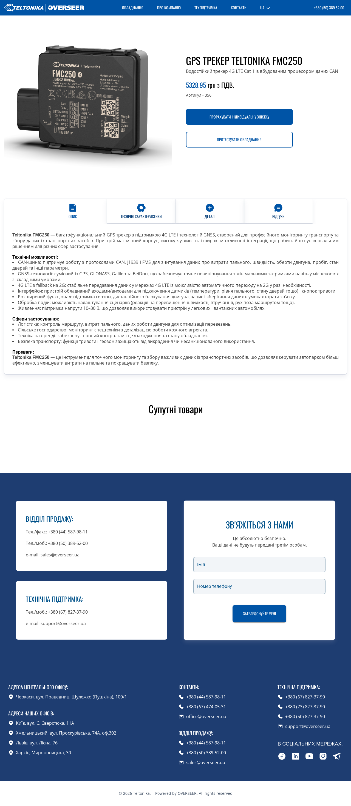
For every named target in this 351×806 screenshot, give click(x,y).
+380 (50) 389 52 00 (329, 7)
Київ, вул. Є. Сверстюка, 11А (45, 723)
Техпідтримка (205, 7)
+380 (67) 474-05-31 (206, 707)
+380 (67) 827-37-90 (305, 697)
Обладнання (132, 7)
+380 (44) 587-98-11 (206, 697)
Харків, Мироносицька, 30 (43, 753)
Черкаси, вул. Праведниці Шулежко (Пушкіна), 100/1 (71, 697)
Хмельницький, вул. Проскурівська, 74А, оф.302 (66, 733)
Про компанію (169, 7)
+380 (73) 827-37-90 (305, 707)
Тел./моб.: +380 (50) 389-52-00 (57, 543)
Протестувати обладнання (239, 139)
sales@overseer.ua (205, 762)
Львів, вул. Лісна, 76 (37, 743)
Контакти (239, 7)
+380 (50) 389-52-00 (206, 753)
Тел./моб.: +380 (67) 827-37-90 (57, 612)
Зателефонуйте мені (259, 614)
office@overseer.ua (206, 716)
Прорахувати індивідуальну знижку (239, 117)
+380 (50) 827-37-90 (305, 716)
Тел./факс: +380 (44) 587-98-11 (57, 532)
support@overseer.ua (307, 726)
